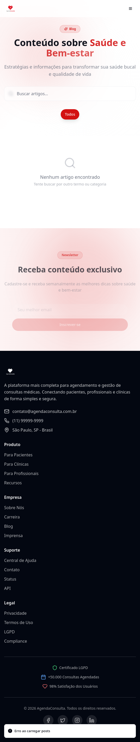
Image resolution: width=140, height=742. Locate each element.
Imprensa (13, 535)
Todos (70, 114)
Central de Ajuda (20, 560)
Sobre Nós (14, 507)
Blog (8, 526)
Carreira (12, 517)
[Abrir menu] (130, 8)
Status (10, 579)
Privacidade (15, 613)
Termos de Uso (18, 622)
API (7, 588)
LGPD (9, 632)
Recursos (13, 483)
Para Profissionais (21, 473)
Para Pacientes (18, 455)
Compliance (15, 641)
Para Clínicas (16, 464)
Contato (12, 570)
